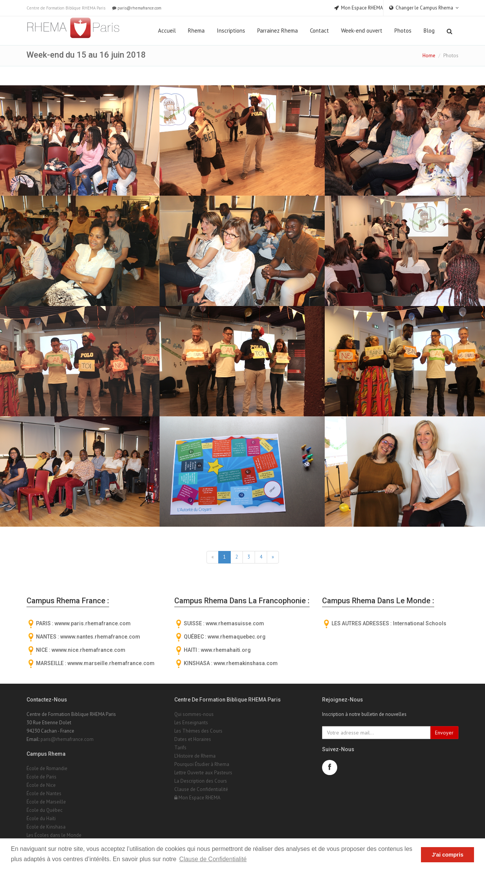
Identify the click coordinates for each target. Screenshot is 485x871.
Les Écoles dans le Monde (54, 835)
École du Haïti (41, 818)
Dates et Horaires (192, 739)
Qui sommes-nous (194, 714)
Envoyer (444, 732)
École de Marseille (46, 802)
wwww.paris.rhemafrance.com (93, 623)
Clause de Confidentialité (201, 789)
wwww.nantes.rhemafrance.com (100, 637)
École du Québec (45, 810)
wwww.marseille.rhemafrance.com (111, 663)
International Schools (419, 623)
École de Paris (41, 777)
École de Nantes (44, 793)
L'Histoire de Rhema (195, 756)
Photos (402, 30)
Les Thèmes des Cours (198, 731)
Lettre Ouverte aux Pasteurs (203, 772)
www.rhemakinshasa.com (246, 663)
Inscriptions (231, 30)
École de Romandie (47, 768)
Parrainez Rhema (277, 30)
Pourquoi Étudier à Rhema (201, 764)
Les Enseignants (191, 722)
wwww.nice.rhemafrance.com (88, 650)
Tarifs (180, 747)
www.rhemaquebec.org (237, 637)
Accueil (167, 30)
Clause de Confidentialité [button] (213, 859)
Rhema (196, 30)
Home (428, 55)
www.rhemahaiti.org (226, 650)
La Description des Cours (200, 781)
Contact (319, 30)
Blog (429, 30)
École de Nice (41, 785)
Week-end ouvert (361, 30)
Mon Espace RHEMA (197, 797)
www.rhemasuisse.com (235, 623)
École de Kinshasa (46, 827)
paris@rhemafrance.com (136, 8)
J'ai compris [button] (447, 855)
